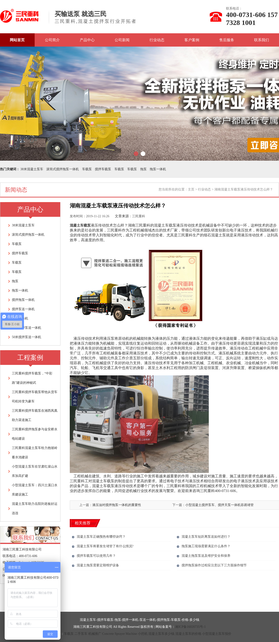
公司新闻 (122, 40)
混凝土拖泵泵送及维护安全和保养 (206, 555)
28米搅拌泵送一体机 (26, 327)
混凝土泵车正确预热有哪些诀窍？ (101, 536)
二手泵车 (80, 633)
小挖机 (143, 633)
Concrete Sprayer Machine (119, 633)
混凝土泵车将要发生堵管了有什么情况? (105, 546)
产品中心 (87, 40)
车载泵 (87, 169)
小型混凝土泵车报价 (216, 633)
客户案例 (191, 40)
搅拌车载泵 (103, 169)
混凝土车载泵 (80, 225)
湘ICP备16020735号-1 (190, 626)
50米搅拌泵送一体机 (26, 337)
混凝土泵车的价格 (188, 633)
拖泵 (143, 169)
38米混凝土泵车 (31, 169)
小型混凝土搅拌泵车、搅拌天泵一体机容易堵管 (219, 505)
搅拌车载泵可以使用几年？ (96, 555)
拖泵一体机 (158, 169)
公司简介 (52, 40)
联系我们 (261, 40)
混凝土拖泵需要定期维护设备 (98, 565)
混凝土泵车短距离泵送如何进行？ (206, 536)
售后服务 (226, 40)
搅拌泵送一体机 (23, 309)
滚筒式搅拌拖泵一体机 (62, 169)
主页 (191, 189)
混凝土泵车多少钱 (161, 633)
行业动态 (156, 40)
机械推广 (94, 633)
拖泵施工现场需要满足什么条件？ (206, 546)
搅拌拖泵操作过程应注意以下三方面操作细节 (214, 565)
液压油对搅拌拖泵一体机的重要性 (116, 505)
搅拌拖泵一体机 (23, 300)
